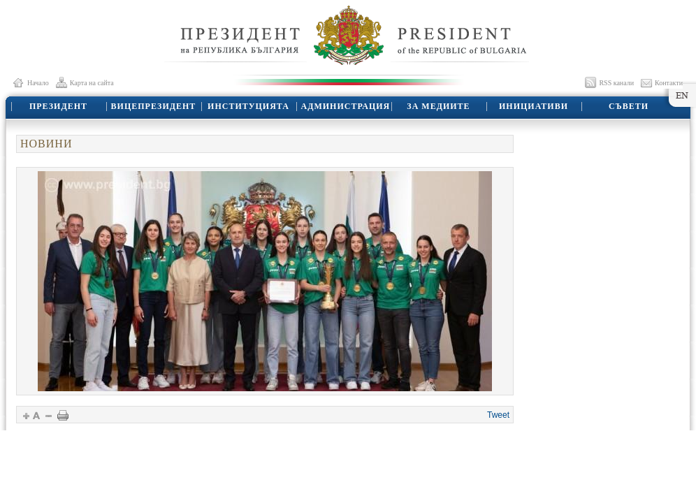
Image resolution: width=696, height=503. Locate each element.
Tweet (498, 415)
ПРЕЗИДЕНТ (58, 106)
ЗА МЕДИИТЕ (438, 106)
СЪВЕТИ (628, 106)
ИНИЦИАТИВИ (533, 106)
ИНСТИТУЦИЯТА (248, 106)
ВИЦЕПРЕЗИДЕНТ (153, 106)
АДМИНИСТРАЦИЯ (346, 106)
